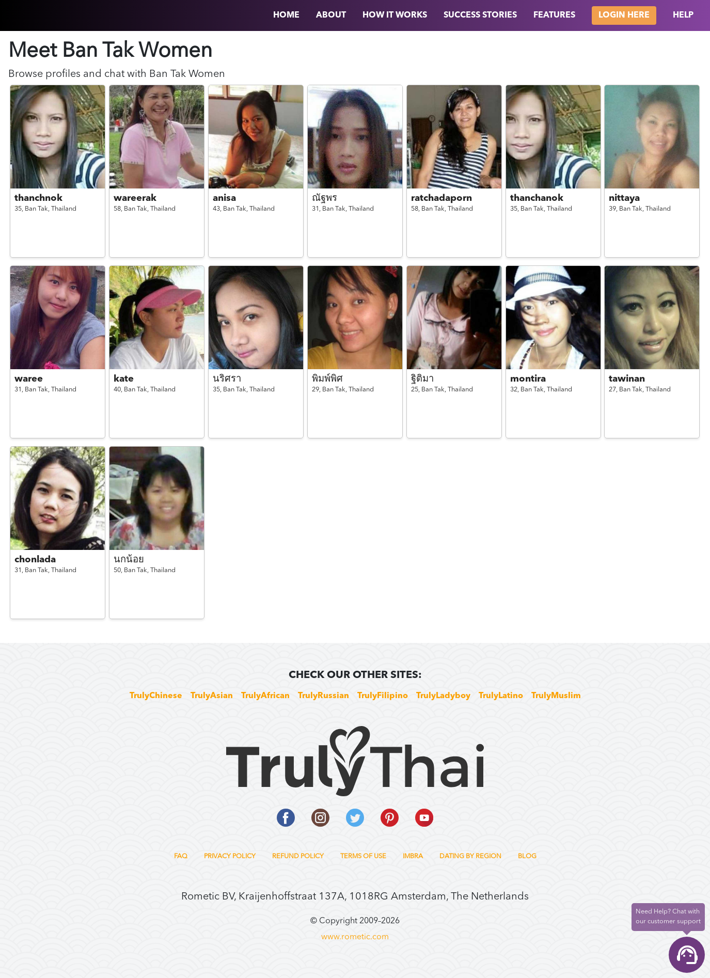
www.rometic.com (355, 937)
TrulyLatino (501, 696)
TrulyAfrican (265, 696)
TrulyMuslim (556, 696)
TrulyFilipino (382, 696)
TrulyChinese (156, 696)
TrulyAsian (212, 696)
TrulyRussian (323, 696)
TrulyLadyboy (443, 696)
